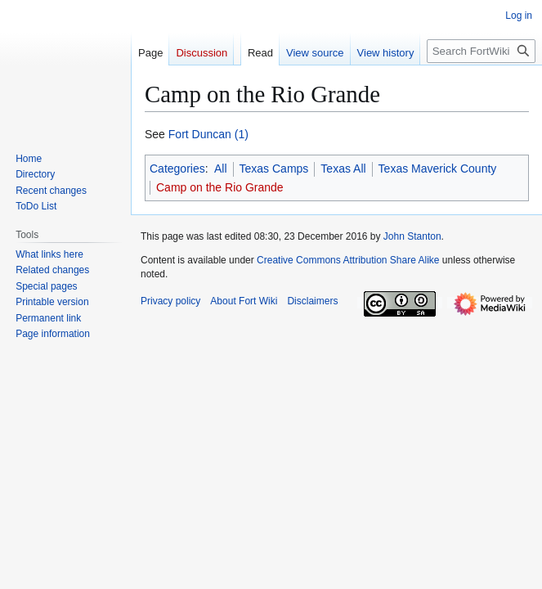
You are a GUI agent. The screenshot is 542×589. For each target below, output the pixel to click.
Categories (177, 168)
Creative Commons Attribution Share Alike (348, 260)
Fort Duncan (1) (208, 134)
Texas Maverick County (438, 168)
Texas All (342, 168)
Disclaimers (312, 301)
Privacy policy (170, 301)
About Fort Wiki (243, 301)
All (220, 168)
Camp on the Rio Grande (220, 187)
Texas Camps (274, 168)
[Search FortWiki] (481, 51)
